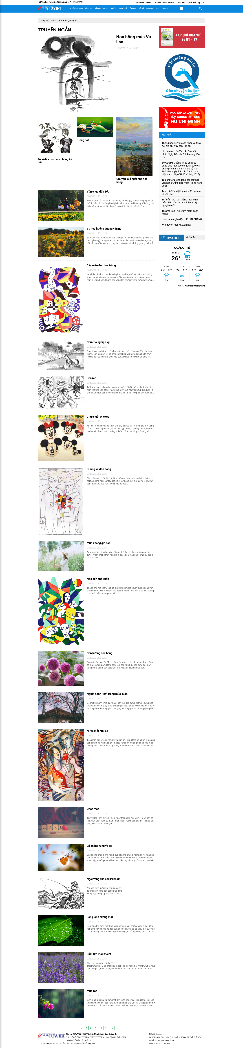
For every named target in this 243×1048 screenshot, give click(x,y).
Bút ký (141, 8)
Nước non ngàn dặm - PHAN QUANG (182, 219)
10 (100, 1028)
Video (158, 8)
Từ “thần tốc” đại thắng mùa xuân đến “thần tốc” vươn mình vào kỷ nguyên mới (180, 202)
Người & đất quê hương (127, 8)
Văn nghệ (88, 8)
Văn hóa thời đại (101, 8)
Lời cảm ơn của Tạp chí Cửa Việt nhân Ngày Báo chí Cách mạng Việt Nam (181, 154)
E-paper (165, 8)
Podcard (149, 8)
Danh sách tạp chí (143, 2)
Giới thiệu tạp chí (196, 2)
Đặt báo (181, 2)
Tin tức (113, 8)
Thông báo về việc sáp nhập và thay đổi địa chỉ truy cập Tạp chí (181, 144)
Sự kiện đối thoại (76, 8)
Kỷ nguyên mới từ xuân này (176, 224)
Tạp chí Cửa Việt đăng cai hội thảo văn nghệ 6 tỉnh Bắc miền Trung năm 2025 (182, 182)
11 (106, 1028)
